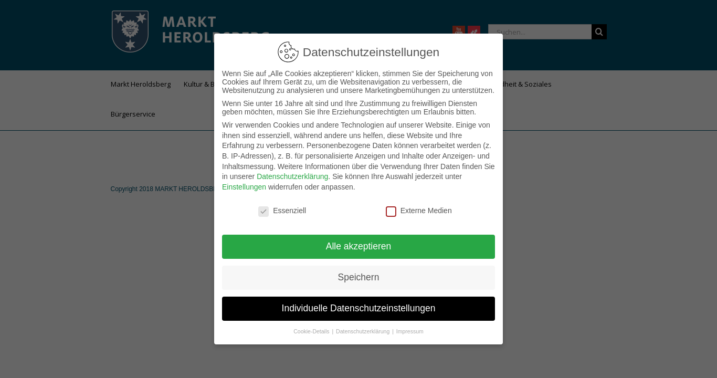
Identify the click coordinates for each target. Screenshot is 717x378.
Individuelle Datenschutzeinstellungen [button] (359, 302)
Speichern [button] (358, 271)
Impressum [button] (410, 325)
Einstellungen (244, 180)
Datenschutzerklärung (292, 170)
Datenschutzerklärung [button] (363, 325)
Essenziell (282, 204)
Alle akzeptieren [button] (359, 240)
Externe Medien (419, 204)
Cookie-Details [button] (312, 325)
